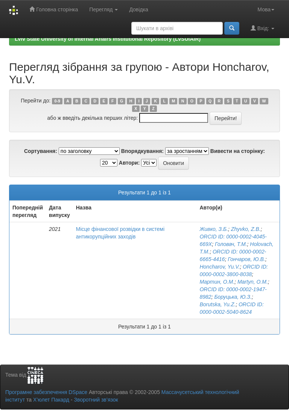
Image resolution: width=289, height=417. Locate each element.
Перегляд (103, 9)
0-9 (57, 101)
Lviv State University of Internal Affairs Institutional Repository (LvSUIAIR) (108, 39)
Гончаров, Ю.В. (246, 259)
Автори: (129, 163)
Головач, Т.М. (231, 244)
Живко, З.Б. (213, 229)
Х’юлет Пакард (51, 400)
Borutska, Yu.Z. (217, 304)
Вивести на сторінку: (237, 151)
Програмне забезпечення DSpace (46, 392)
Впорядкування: (142, 151)
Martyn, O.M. (252, 282)
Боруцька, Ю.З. (232, 297)
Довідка (138, 9)
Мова (265, 9)
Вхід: (262, 28)
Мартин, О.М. (216, 282)
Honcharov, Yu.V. (219, 267)
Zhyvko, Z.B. (246, 229)
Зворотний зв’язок (96, 400)
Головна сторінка (53, 9)
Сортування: (40, 151)
